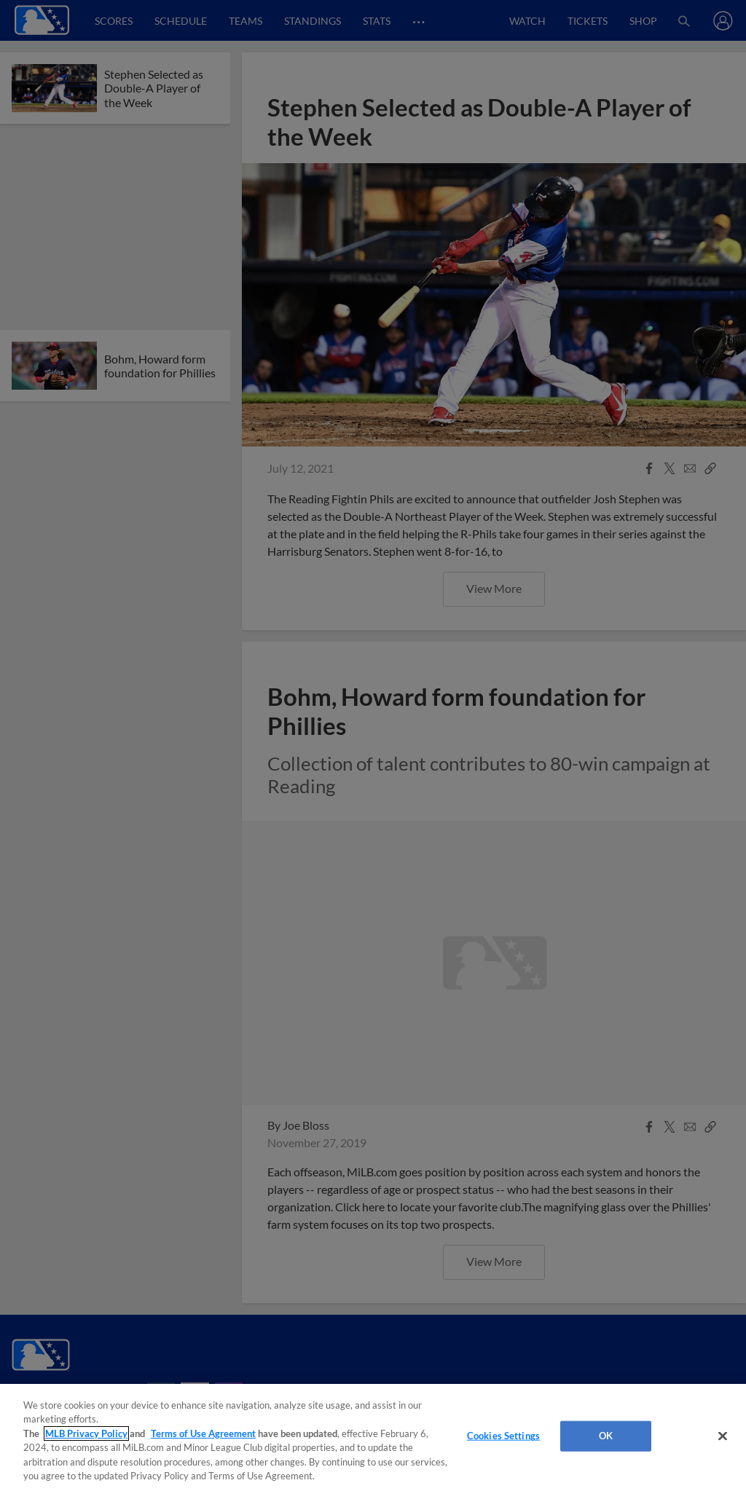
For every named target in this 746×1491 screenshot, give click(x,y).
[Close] (723, 1436)
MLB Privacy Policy (86, 1433)
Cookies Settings (503, 1435)
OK (606, 1435)
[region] (373, 1437)
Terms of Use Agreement (203, 1433)
